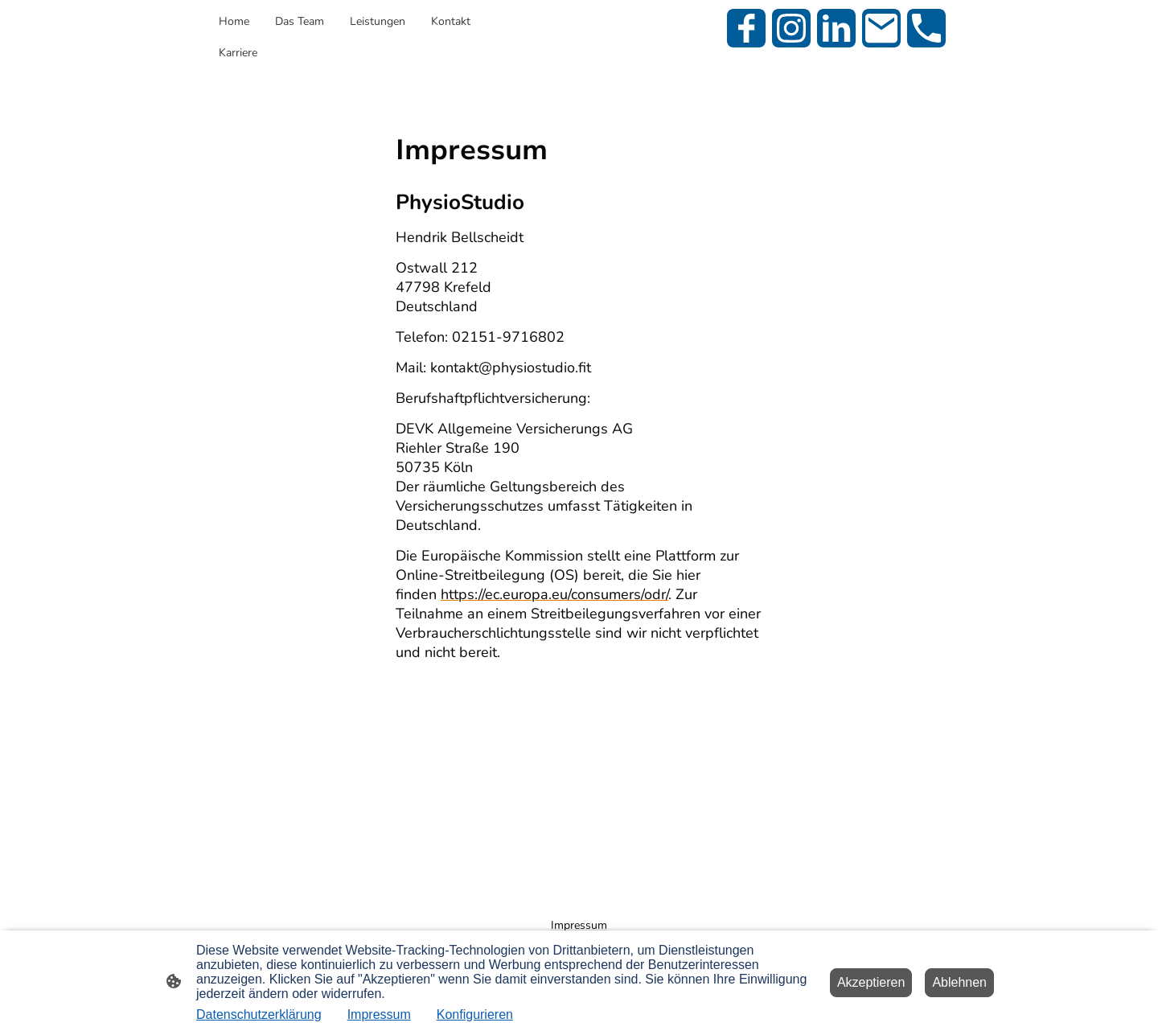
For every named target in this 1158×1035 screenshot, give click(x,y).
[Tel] (926, 28)
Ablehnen (959, 982)
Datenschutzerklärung (259, 1014)
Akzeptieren (871, 982)
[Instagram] (791, 28)
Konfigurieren (475, 1014)
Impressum (379, 1014)
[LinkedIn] (836, 28)
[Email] (881, 28)
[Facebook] (746, 28)
